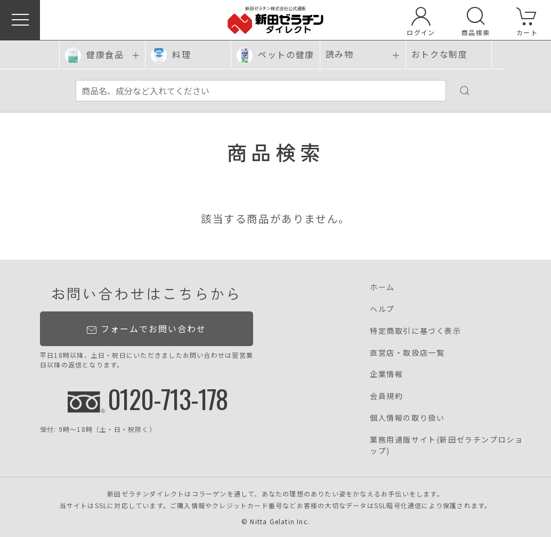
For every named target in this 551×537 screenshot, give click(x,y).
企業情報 (386, 373)
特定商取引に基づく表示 (415, 330)
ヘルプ (382, 308)
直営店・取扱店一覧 (407, 352)
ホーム (382, 287)
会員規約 (386, 395)
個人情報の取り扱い (407, 417)
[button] (20, 20)
